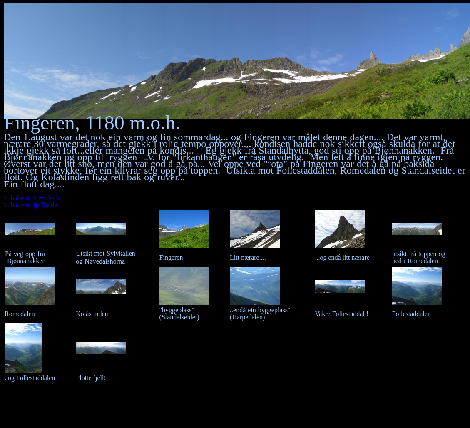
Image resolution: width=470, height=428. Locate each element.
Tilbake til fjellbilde (30, 205)
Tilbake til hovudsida (31, 198)
